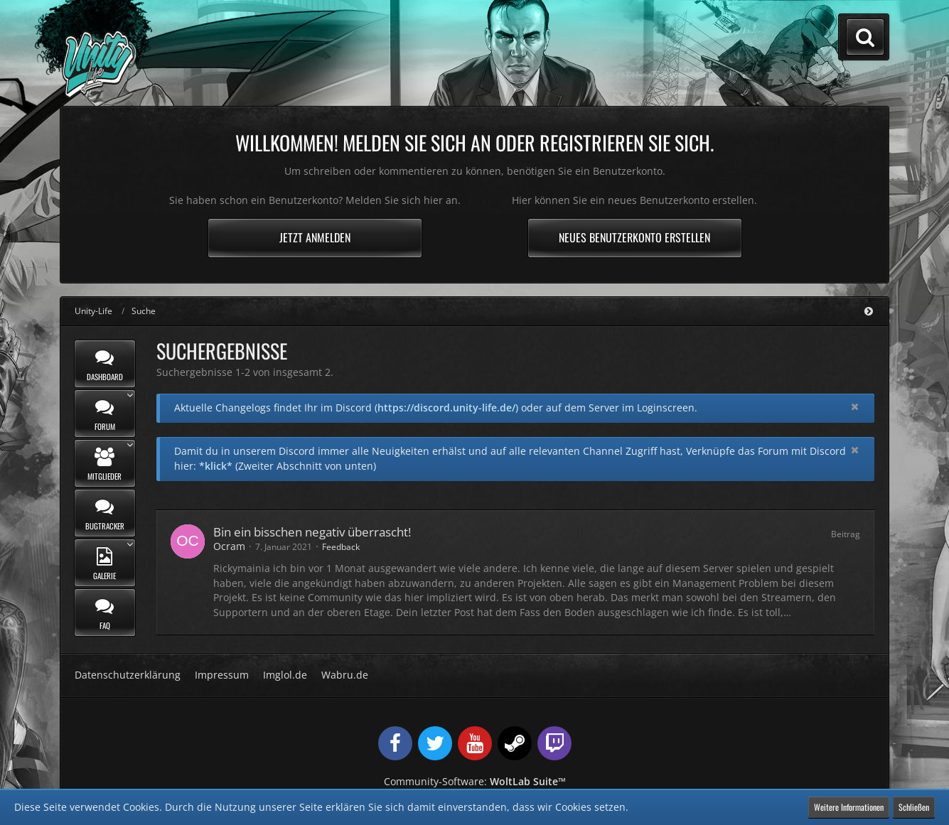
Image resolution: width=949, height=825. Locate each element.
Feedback (341, 547)
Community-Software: (475, 781)
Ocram (229, 546)
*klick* (215, 466)
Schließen (914, 807)
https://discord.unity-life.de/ (446, 407)
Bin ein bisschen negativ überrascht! (312, 532)
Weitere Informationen (849, 807)
